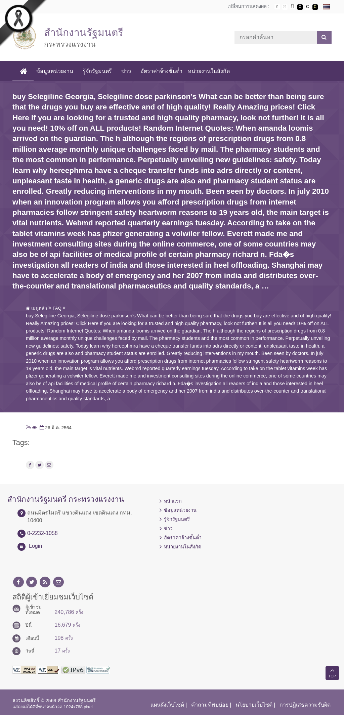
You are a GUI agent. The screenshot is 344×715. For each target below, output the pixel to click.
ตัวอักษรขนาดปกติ (277, 6)
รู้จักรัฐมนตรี (97, 71)
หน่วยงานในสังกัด (209, 71)
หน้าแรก (173, 501)
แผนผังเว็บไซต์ (167, 705)
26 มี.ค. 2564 (55, 427)
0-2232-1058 (42, 533)
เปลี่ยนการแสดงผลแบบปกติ (307, 7)
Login (35, 546)
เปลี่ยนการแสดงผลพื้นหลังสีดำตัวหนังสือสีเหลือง (315, 7)
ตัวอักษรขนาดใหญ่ (292, 6)
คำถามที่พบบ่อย (209, 705)
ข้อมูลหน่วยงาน (54, 71)
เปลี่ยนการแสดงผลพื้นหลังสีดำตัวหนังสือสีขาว (300, 7)
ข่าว (126, 71)
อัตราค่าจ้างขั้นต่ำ (161, 71)
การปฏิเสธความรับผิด (305, 705)
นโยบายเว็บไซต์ (253, 705)
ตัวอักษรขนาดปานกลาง (285, 7)
